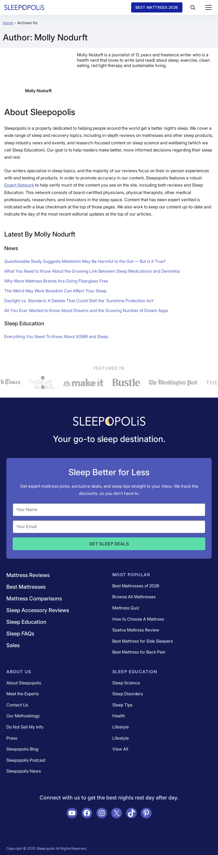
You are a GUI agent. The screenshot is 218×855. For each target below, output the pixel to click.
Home (8, 22)
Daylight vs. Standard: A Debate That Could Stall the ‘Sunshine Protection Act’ (79, 300)
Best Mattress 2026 (156, 7)
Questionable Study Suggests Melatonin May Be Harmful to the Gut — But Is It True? (85, 261)
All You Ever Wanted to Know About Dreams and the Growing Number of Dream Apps (86, 310)
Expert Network (19, 185)
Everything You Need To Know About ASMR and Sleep (56, 336)
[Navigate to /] (109, 422)
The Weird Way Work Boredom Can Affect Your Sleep (55, 290)
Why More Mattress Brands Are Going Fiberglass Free (56, 281)
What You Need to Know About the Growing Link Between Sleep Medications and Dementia (92, 271)
